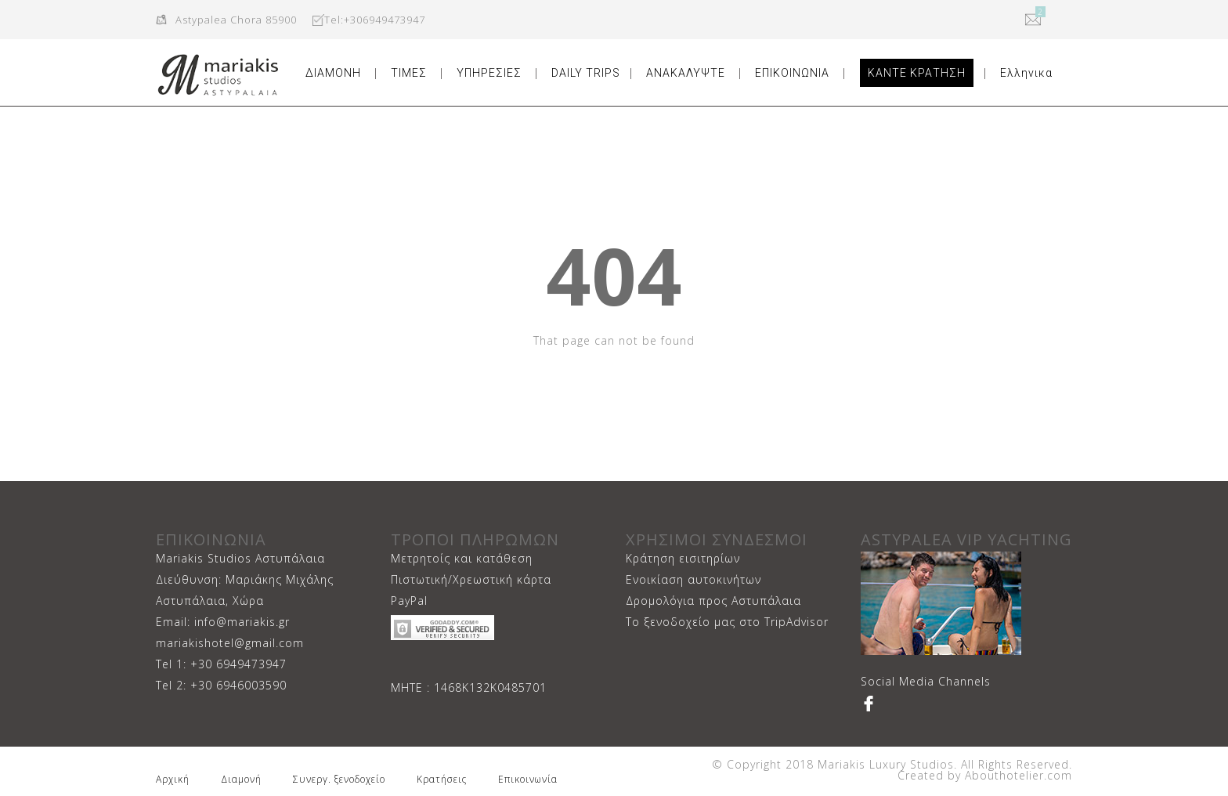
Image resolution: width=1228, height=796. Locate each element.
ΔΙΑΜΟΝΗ (333, 73)
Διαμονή (241, 779)
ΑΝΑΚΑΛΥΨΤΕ (685, 73)
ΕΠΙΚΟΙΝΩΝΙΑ (792, 73)
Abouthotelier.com (1016, 775)
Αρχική (173, 779)
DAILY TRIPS (585, 73)
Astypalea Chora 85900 (236, 20)
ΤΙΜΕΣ (409, 73)
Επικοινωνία (528, 779)
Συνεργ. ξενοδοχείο (339, 779)
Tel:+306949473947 (374, 20)
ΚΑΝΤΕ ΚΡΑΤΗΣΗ (917, 73)
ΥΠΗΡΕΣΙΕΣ (489, 73)
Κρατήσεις (442, 779)
